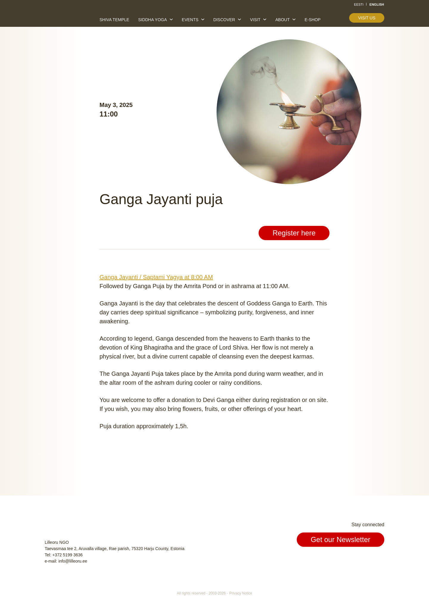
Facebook (351, 559)
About (282, 19)
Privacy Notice (240, 593)
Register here (294, 233)
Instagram (365, 559)
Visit (255, 19)
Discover (224, 19)
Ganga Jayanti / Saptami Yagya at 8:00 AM (156, 277)
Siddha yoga (152, 19)
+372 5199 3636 (67, 554)
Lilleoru (63, 17)
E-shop (312, 19)
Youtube (379, 559)
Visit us (366, 17)
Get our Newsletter (340, 539)
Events (190, 19)
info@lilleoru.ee (72, 561)
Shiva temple (114, 19)
